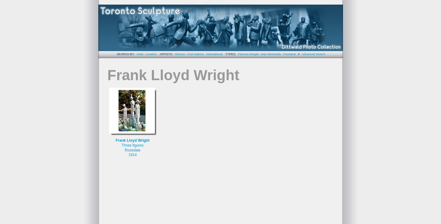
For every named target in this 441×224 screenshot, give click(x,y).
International (214, 54)
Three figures (133, 145)
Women (180, 54)
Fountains (289, 54)
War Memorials (271, 54)
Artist (140, 54)
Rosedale (132, 150)
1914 (132, 155)
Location (151, 54)
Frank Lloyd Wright (133, 140)
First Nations (195, 54)
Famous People (248, 54)
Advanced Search (313, 54)
